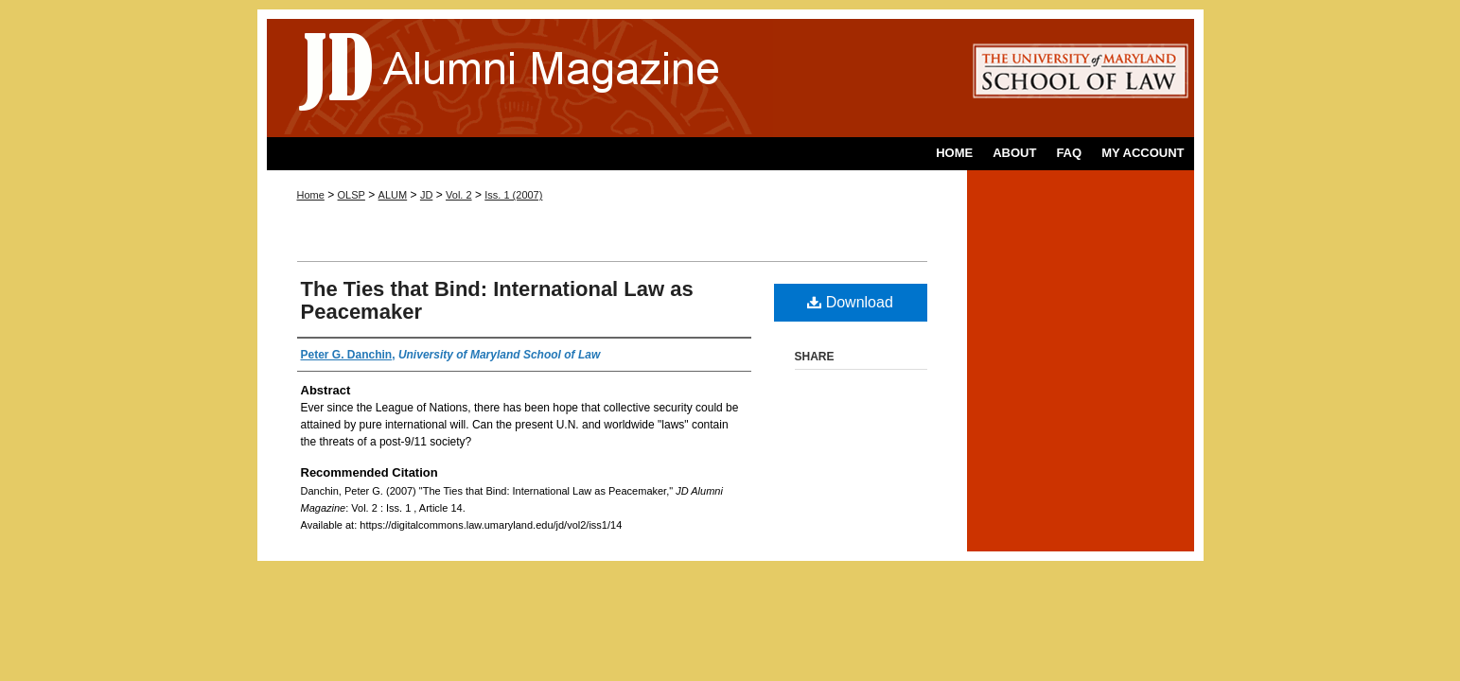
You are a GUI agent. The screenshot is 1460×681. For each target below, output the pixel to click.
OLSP (351, 195)
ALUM (393, 195)
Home (311, 195)
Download (850, 302)
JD (426, 195)
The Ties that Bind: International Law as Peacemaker (497, 300)
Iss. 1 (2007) (513, 195)
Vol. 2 (459, 195)
